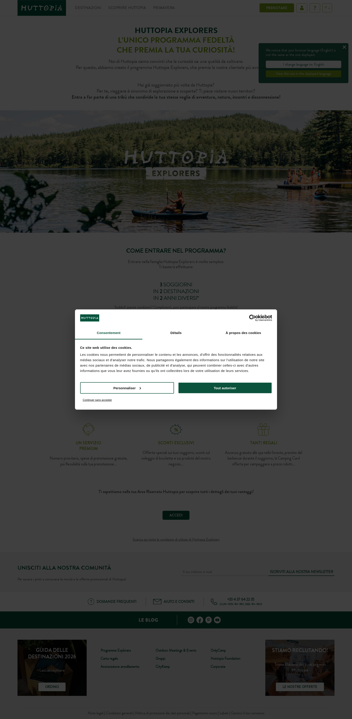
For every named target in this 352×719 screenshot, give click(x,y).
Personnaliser (127, 388)
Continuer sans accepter (97, 400)
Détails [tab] (176, 333)
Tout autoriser (225, 388)
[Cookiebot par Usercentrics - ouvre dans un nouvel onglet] (252, 317)
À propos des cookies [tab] (243, 333)
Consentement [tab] (108, 333)
